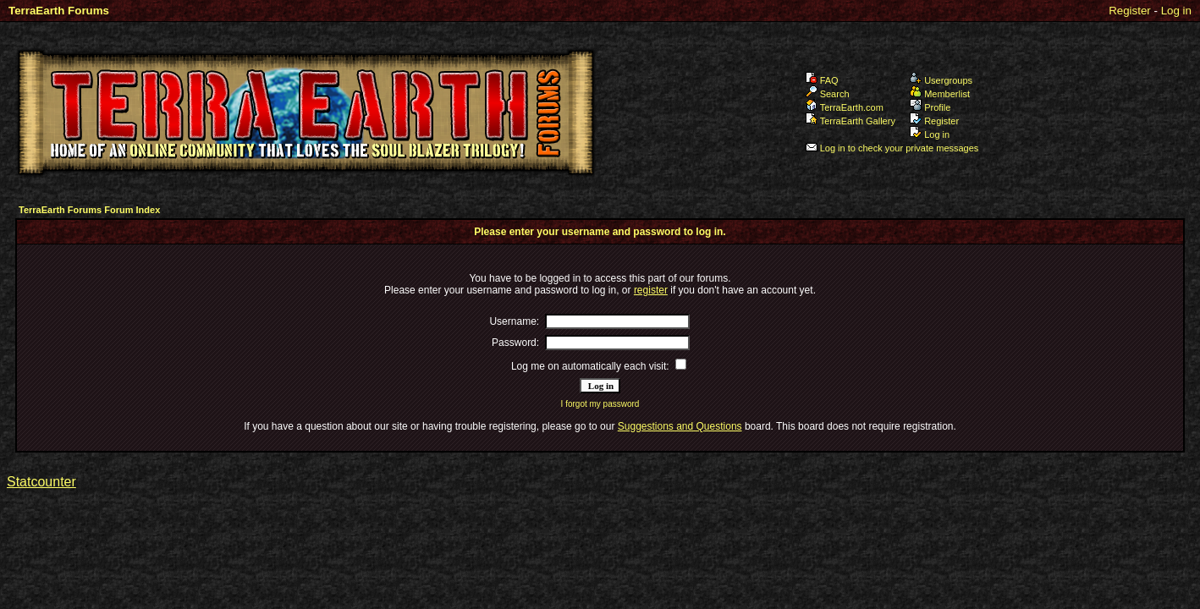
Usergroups (941, 80)
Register (1130, 10)
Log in (1176, 10)
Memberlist (940, 94)
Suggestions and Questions (680, 426)
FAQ (822, 80)
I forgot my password (600, 404)
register (651, 290)
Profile (930, 107)
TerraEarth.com (844, 107)
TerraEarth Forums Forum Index (89, 210)
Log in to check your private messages (892, 148)
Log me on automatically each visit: (590, 366)
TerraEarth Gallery (850, 121)
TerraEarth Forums (58, 10)
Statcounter (41, 482)
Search (828, 94)
